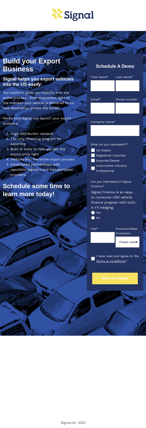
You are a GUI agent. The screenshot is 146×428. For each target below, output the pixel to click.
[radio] (115, 212)
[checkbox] (115, 160)
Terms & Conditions (110, 261)
